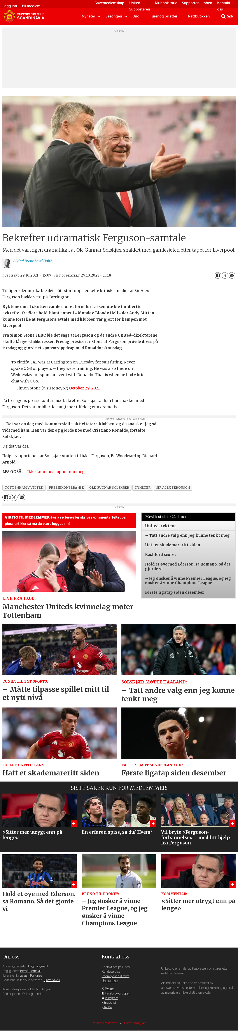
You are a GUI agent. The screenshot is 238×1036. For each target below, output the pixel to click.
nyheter (143, 487)
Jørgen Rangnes (31, 975)
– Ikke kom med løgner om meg (54, 471)
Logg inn (11, 6)
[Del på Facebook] (218, 275)
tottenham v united (24, 487)
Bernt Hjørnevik (30, 971)
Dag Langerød (38, 966)
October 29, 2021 (84, 388)
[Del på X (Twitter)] (225, 275)
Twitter (109, 989)
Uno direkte (110, 980)
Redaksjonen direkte (116, 976)
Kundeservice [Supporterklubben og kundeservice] (111, 971)
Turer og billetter (163, 16)
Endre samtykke (135, 1023)
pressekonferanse (66, 487)
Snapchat (109, 1002)
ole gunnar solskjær (109, 487)
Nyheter (88, 16)
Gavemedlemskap (108, 3)
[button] (227, 814)
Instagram (111, 998)
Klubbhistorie (165, 3)
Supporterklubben (196, 3)
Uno (136, 16)
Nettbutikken (199, 16)
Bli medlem (32, 6)
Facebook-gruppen (117, 993)
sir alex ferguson (173, 487)
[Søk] (223, 16)
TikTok (107, 1007)
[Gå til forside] (24, 16)
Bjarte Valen (52, 980)
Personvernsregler (105, 1023)
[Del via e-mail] (232, 275)
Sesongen (114, 16)
